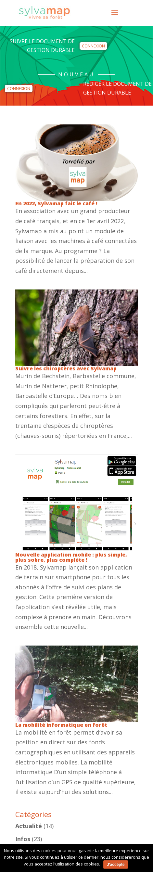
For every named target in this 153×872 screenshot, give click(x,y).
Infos (22, 839)
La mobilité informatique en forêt (61, 724)
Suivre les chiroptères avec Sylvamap (66, 368)
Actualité (28, 826)
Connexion (93, 46)
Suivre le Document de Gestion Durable (42, 46)
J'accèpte (115, 864)
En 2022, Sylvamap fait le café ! (56, 203)
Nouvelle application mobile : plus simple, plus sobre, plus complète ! (71, 557)
